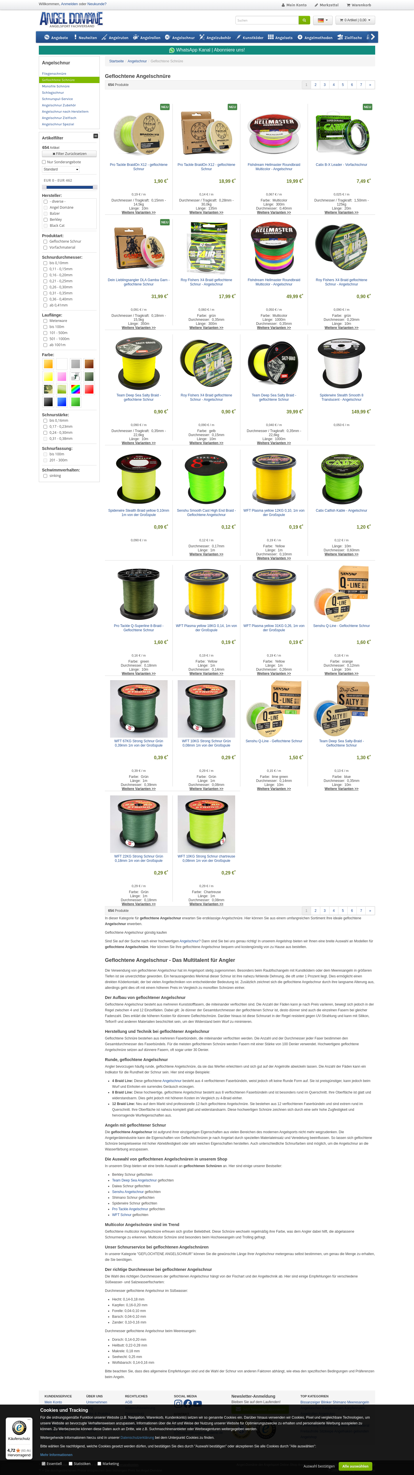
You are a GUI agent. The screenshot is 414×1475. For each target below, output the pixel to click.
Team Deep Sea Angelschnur (134, 1180)
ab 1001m (57, 344)
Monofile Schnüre (56, 86)
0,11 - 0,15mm (60, 268)
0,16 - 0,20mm (60, 275)
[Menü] (29, 1421)
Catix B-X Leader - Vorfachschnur (341, 165)
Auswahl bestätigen (319, 1466)
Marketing (111, 1463)
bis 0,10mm (58, 262)
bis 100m (56, 326)
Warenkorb (358, 5)
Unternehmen (96, 1402)
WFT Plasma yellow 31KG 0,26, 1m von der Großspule (274, 628)
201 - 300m (58, 460)
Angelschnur (189, 941)
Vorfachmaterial (62, 247)
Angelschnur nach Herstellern (65, 112)
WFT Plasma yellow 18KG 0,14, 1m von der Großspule (206, 628)
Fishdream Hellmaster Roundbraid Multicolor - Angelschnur (274, 167)
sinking (55, 475)
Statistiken (82, 1463)
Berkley (56, 219)
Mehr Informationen (56, 1455)
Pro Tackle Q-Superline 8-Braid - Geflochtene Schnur (139, 628)
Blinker (326, 1402)
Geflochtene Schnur (65, 241)
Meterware (58, 320)
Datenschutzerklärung (137, 1438)
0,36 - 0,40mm (60, 299)
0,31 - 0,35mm (60, 293)
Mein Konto (294, 5)
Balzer (55, 213)
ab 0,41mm (58, 305)
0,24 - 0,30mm (60, 432)
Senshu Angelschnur (128, 1192)
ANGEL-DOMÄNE (74, 20)
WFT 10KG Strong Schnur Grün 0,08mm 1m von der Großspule (207, 743)
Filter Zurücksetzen (69, 153)
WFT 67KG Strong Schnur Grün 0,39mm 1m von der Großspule (139, 743)
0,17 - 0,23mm (60, 426)
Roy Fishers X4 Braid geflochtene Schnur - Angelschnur (207, 282)
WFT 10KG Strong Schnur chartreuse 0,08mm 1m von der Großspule (207, 858)
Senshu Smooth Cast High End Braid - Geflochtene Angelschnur (207, 513)
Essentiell (54, 1463)
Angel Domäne (61, 207)
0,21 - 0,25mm (60, 281)
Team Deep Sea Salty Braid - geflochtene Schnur (139, 397)
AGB (128, 1402)
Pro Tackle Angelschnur (130, 1209)
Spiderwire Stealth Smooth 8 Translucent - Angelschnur (342, 397)
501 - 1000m (59, 338)
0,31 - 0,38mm (60, 438)
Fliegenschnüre (54, 74)
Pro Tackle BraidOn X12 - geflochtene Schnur (139, 167)
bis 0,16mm (58, 420)
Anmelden (69, 4)
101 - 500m (58, 332)
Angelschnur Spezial (58, 124)
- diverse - (57, 201)
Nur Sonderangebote (64, 162)
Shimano (339, 1402)
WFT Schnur (121, 1215)
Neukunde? (97, 4)
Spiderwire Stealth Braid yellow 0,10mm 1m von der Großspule (139, 513)
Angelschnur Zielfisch (59, 118)
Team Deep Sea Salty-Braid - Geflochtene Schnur (342, 743)
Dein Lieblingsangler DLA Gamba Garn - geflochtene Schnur (139, 282)
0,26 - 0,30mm (60, 287)
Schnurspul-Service (57, 99)
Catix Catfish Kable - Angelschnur (341, 511)
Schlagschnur (53, 93)
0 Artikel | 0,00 (355, 20)
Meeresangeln (358, 1402)
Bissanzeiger (310, 1402)
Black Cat (57, 225)
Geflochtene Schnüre (58, 80)
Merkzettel (326, 5)
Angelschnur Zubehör (59, 105)
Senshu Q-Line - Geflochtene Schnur (341, 626)
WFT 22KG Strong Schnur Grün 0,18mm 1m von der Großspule (139, 858)
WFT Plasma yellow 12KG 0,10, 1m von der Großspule (274, 513)
